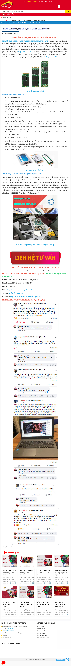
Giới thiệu (41, 1)
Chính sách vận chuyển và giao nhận (45, 640)
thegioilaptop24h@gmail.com (9, 630)
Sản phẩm (13, 20)
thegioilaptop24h (52, 57)
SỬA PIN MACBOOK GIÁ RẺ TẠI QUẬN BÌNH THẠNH (26, 573)
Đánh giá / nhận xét (7, 546)
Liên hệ (50, 1)
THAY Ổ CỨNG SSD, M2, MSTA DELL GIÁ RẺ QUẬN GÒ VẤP (25, 41)
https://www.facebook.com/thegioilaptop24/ (25, 296)
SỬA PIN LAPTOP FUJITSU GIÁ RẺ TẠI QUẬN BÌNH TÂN (60, 604)
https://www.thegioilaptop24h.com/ (19, 290)
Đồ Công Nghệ (28, 20)
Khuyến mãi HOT (7, 17)
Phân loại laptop (39, 20)
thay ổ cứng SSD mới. (25, 52)
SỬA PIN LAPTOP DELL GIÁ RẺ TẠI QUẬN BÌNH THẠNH (26, 604)
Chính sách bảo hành (41, 633)
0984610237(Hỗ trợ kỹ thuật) (32, 1)
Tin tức (46, 1)
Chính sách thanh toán (42, 635)
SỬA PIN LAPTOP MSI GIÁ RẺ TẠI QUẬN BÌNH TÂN (43, 604)
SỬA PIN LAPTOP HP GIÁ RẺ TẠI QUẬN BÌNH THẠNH (9, 604)
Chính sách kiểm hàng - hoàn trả (44, 630)
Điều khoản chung (41, 628)
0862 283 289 (9, 628)
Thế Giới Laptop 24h (16, 293)
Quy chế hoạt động (41, 626)
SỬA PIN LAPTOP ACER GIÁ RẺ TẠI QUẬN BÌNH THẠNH (61, 573)
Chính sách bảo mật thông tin (43, 637)
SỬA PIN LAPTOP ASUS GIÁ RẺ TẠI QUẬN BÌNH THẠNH (43, 573)
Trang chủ (3, 22)
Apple (19, 20)
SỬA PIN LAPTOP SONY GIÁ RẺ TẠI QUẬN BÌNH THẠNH (9, 573)
